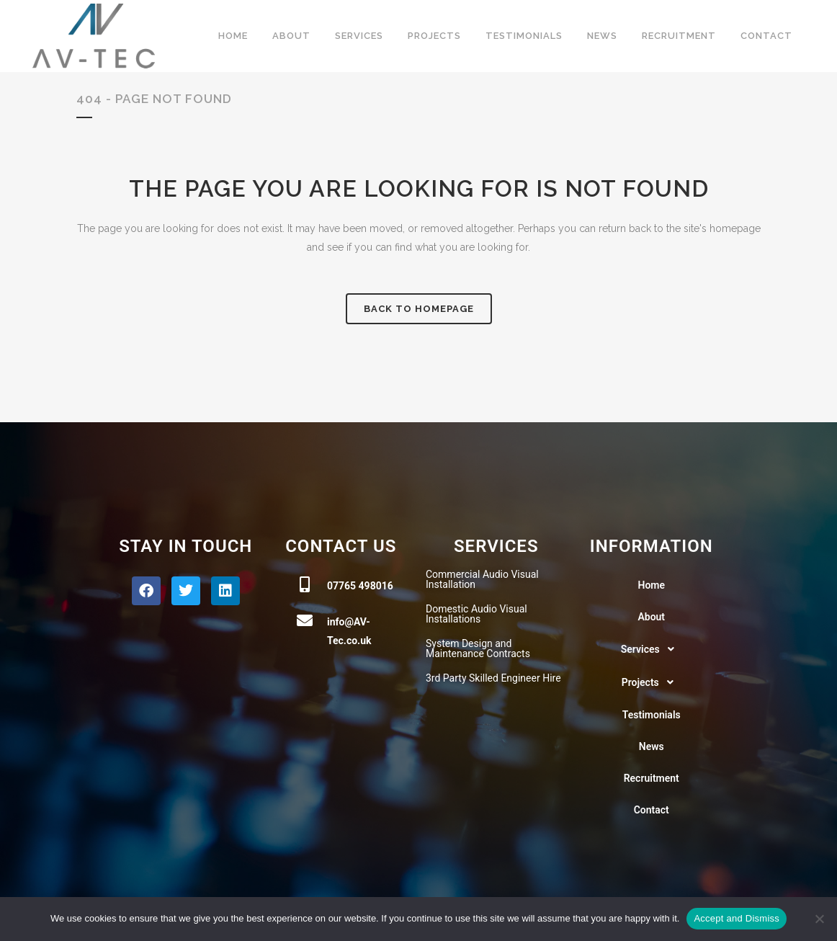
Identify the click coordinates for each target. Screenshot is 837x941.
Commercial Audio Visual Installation (482, 579)
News (651, 746)
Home (651, 585)
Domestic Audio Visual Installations (476, 614)
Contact (651, 810)
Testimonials (651, 715)
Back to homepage (419, 308)
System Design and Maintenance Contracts (478, 648)
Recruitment (651, 778)
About (651, 617)
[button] (651, 649)
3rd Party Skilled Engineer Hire (493, 678)
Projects (651, 682)
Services (651, 649)
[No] (819, 918)
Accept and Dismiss (736, 918)
